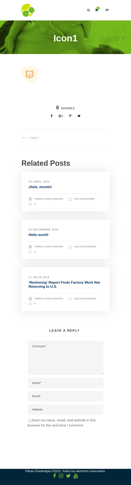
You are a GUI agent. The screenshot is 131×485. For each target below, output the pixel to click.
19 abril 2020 (39, 181)
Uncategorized (85, 246)
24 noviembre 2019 (43, 229)
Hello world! (39, 235)
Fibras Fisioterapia (49, 199)
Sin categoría (84, 199)
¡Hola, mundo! (40, 187)
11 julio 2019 (39, 277)
